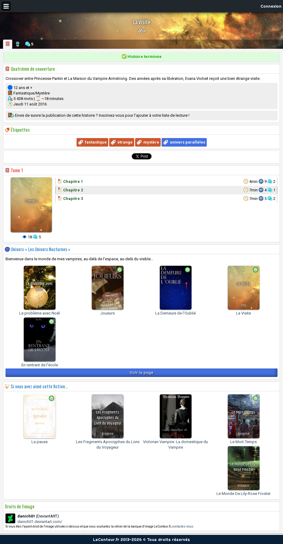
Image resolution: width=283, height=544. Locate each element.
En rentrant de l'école (39, 365)
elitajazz (243, 486)
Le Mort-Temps (243, 441)
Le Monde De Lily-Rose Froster (243, 493)
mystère (151, 142)
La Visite (243, 313)
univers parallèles (187, 142)
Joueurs (107, 313)
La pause (39, 441)
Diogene (107, 434)
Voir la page (141, 372)
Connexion (270, 6)
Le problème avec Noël (39, 313)
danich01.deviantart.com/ (39, 521)
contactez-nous (182, 526)
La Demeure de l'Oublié (175, 313)
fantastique (96, 142)
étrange (125, 142)
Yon (141, 30)
